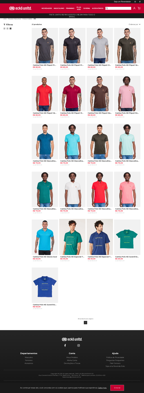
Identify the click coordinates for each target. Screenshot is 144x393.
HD (35, 19)
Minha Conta (72, 360)
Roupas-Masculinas (14, 19)
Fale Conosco (115, 363)
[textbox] (119, 8)
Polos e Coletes (27, 19)
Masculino (29, 357)
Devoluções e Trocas (72, 363)
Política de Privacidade (115, 357)
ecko (5, 19)
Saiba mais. (102, 388)
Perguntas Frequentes (115, 360)
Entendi (117, 388)
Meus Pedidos (72, 357)
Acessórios (29, 363)
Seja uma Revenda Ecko (115, 366)
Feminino (29, 360)
